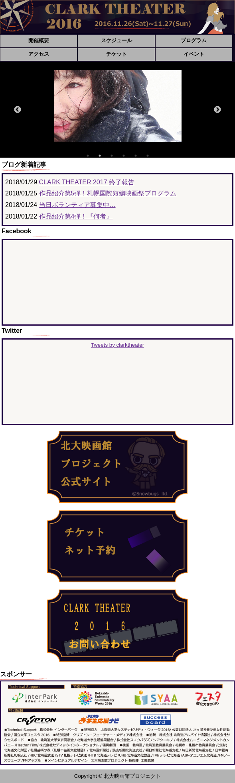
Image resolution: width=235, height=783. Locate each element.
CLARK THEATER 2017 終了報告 (86, 182)
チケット (116, 54)
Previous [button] (18, 110)
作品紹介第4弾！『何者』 (76, 216)
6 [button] (148, 156)
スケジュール (116, 40)
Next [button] (217, 110)
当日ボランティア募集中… (77, 204)
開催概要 (38, 40)
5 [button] (136, 156)
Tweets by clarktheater (117, 345)
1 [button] (88, 156)
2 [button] (100, 156)
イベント (194, 54)
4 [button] (124, 156)
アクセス (38, 54)
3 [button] (112, 156)
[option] (118, 106)
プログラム (194, 40)
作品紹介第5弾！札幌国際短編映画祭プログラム (108, 193)
